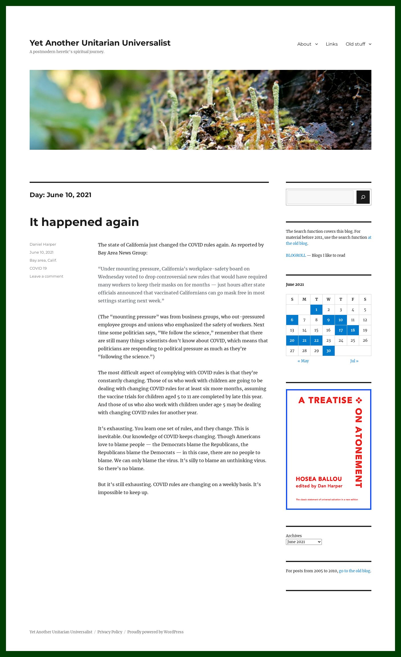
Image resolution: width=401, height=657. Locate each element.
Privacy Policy (109, 632)
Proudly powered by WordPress (155, 632)
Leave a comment (46, 276)
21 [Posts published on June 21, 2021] (304, 340)
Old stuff (355, 44)
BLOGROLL (296, 255)
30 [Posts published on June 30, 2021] (328, 350)
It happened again (84, 222)
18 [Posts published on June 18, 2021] (353, 330)
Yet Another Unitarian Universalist (100, 43)
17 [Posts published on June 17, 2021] (341, 330)
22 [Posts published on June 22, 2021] (316, 340)
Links (332, 44)
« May (303, 361)
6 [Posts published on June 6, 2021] (292, 320)
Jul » (354, 361)
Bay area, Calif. (43, 260)
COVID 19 (38, 268)
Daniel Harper (43, 244)
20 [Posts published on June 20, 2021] (292, 340)
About (304, 44)
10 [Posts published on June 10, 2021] (341, 320)
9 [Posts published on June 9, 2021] (328, 320)
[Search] (363, 197)
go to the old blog (354, 571)
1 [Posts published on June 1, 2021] (316, 309)
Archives (294, 535)
